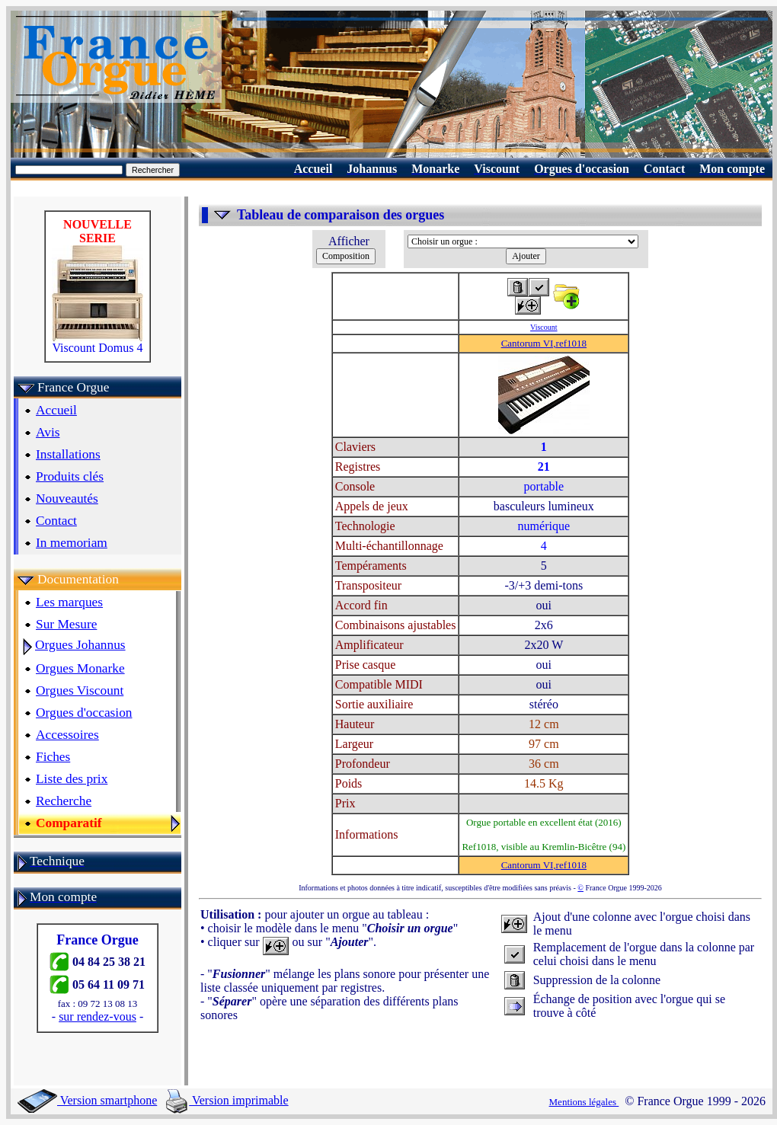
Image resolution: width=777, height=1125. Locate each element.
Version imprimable (227, 1100)
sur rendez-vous (97, 1016)
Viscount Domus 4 (97, 342)
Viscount (544, 327)
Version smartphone (87, 1100)
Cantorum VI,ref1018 (544, 343)
